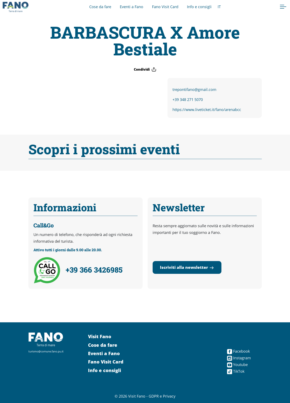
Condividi (145, 69)
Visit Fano (99, 336)
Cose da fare (100, 6)
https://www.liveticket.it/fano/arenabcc (206, 109)
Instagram (239, 357)
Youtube (237, 364)
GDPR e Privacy (162, 396)
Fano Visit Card (165, 6)
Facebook (238, 351)
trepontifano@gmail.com (194, 89)
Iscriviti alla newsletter (187, 267)
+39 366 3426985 (94, 270)
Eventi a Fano (131, 6)
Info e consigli (199, 6)
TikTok (235, 371)
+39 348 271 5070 (187, 99)
